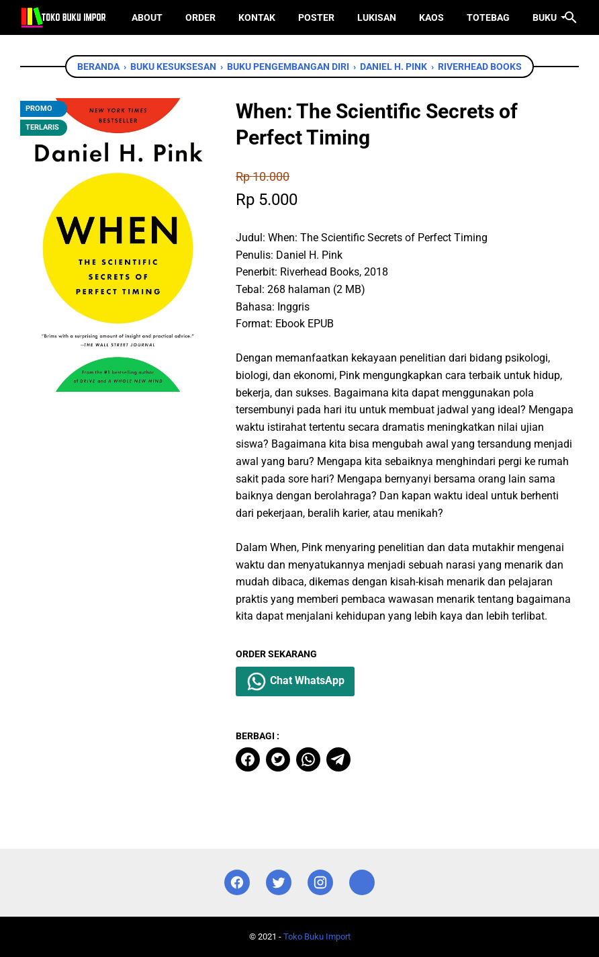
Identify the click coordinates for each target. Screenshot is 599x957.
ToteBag (488, 17)
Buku (545, 17)
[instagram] (320, 883)
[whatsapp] (308, 759)
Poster (316, 17)
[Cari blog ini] (571, 17)
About (147, 17)
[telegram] (338, 759)
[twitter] (278, 759)
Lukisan (376, 17)
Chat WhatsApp (295, 681)
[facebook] (248, 759)
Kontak (256, 17)
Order (200, 17)
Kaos (431, 17)
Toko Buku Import (317, 936)
